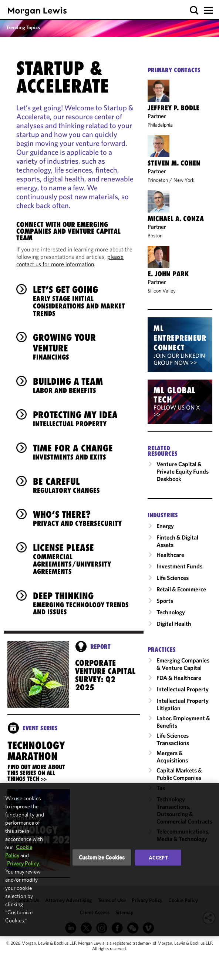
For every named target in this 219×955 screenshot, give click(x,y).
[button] (194, 10)
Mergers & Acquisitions (172, 756)
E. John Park (168, 274)
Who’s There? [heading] (77, 518)
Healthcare (170, 554)
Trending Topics (23, 27)
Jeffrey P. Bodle (173, 108)
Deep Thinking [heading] (82, 603)
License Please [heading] (82, 558)
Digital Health (173, 623)
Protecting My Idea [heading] (75, 418)
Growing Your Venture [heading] (82, 346)
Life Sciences (172, 577)
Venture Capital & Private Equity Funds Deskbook (182, 471)
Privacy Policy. (23, 863)
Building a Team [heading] (68, 385)
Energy (165, 526)
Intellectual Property (182, 689)
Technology (170, 612)
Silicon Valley (162, 290)
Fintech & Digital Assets (177, 541)
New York (184, 180)
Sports (164, 600)
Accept (158, 857)
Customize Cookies (102, 857)
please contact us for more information (70, 260)
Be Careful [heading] (66, 485)
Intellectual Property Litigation (182, 704)
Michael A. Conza (176, 218)
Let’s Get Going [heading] (82, 300)
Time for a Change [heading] (73, 452)
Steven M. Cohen (174, 163)
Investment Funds (179, 566)
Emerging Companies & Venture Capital (182, 664)
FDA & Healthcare (178, 677)
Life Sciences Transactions (172, 739)
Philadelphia (160, 124)
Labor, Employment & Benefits (183, 721)
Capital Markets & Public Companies (179, 774)
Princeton (158, 180)
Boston (155, 235)
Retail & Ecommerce (181, 589)
